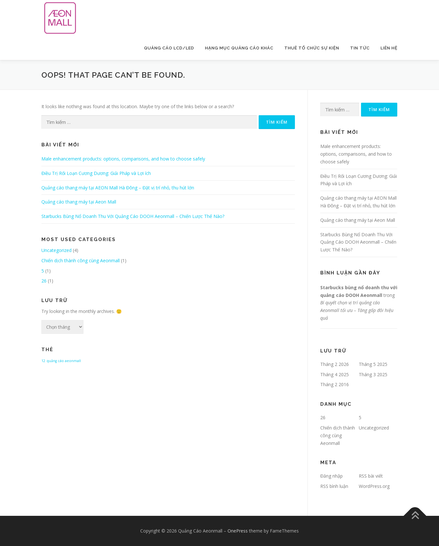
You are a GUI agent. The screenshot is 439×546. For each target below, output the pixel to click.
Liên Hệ (389, 48)
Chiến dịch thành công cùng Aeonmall (80, 260)
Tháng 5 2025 (373, 364)
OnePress (238, 531)
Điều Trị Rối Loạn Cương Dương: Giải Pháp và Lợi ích (96, 173)
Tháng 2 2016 (334, 384)
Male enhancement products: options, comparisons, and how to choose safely (123, 159)
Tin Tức (360, 48)
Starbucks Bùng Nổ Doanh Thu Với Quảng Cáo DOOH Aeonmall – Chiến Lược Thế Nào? (132, 216)
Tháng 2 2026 (334, 364)
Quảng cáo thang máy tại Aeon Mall (78, 202)
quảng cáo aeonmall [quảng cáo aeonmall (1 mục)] (64, 361)
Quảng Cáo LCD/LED (169, 48)
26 (44, 281)
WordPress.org (374, 486)
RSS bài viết (371, 476)
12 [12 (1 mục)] (43, 361)
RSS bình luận (334, 486)
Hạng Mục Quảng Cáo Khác (239, 48)
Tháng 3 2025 (373, 374)
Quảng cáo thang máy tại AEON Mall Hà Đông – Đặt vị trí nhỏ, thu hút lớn (117, 188)
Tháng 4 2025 (334, 374)
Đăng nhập (331, 476)
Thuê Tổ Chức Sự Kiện (311, 48)
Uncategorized (56, 250)
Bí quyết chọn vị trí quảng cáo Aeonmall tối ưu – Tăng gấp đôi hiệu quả (356, 310)
